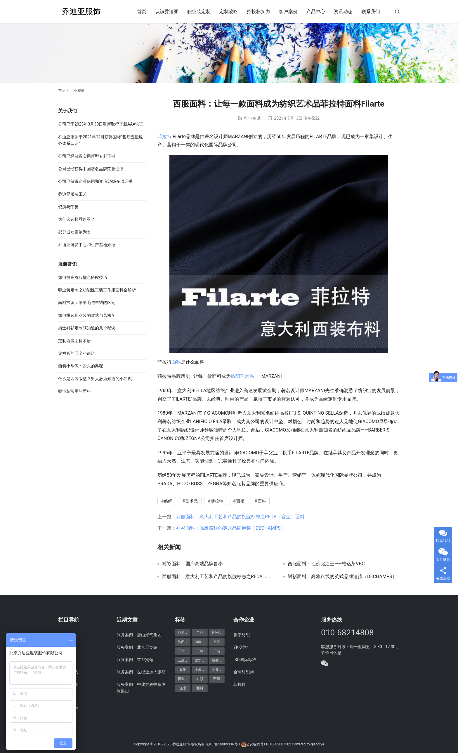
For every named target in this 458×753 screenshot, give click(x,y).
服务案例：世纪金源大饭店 (141, 671)
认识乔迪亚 (166, 11)
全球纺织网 (243, 671)
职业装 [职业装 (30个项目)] (217, 669)
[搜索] (397, 11)
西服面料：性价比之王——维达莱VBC (326, 563)
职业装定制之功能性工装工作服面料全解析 (97, 290)
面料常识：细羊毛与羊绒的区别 (86, 302)
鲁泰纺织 (241, 634)
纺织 (235, 376)
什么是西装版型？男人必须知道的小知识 (95, 378)
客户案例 (288, 11)
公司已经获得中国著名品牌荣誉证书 (91, 168)
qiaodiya (317, 744)
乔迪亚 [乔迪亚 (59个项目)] (183, 632)
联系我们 (370, 11)
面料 (176, 362)
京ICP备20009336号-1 (223, 744)
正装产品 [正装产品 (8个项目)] (201, 669)
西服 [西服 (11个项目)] (216, 679)
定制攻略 (228, 11)
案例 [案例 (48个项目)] (182, 669)
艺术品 (247, 376)
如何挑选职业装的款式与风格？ (86, 315)
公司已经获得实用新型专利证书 (86, 156)
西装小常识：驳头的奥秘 (80, 366)
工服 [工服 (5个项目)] (199, 651)
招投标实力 (258, 11)
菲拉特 (164, 136)
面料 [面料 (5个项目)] (199, 688)
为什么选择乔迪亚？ (76, 219)
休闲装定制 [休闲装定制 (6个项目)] (184, 642)
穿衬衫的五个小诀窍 (76, 353)
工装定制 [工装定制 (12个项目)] (184, 660)
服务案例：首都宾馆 (135, 659)
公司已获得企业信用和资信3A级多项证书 (95, 181)
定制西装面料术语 (74, 340)
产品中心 (315, 11)
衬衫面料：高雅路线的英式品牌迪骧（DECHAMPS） (230, 528)
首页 (141, 11)
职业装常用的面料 (74, 391)
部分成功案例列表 (74, 232)
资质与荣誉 (68, 206)
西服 (240, 501)
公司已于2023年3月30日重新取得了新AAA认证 (100, 124)
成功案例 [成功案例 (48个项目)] (201, 660)
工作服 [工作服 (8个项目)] (183, 651)
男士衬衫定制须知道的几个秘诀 (86, 328)
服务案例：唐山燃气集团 (139, 634)
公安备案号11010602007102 (268, 744)
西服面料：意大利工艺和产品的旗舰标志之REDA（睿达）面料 (240, 516)
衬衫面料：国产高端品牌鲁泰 (192, 563)
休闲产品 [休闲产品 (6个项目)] (218, 632)
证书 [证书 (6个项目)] (182, 688)
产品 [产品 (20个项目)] (199, 632)
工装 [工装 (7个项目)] (216, 651)
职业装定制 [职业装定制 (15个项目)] (184, 679)
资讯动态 (343, 11)
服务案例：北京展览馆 (137, 647)
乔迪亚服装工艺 (72, 194)
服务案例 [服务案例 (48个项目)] (218, 660)
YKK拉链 (241, 647)
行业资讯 (252, 118)
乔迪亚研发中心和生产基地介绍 (86, 244)
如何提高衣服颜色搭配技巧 (82, 277)
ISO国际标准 (244, 659)
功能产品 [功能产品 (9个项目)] (201, 642)
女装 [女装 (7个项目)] (216, 642)
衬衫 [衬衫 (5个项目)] (199, 679)
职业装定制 (199, 11)
